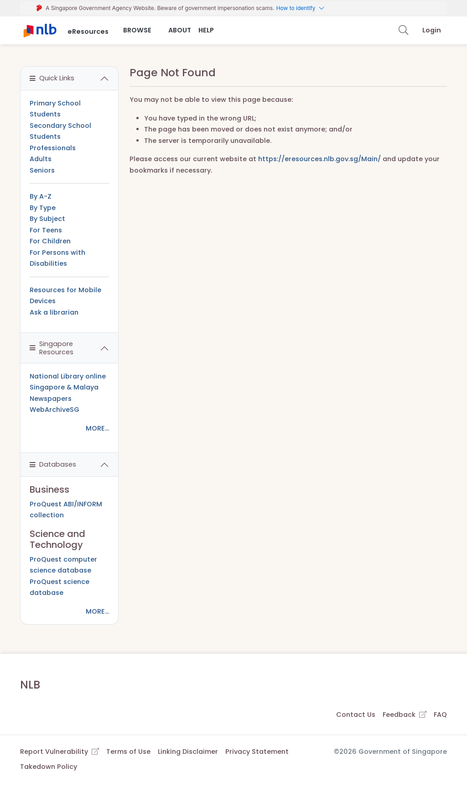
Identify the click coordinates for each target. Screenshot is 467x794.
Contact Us (355, 714)
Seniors (42, 170)
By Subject (47, 218)
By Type (43, 207)
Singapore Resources (51, 347)
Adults (41, 158)
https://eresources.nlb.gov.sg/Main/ (319, 158)
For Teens (46, 230)
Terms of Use (128, 751)
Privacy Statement (257, 751)
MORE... (97, 428)
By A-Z (41, 196)
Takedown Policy (48, 766)
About (179, 30)
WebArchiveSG (54, 409)
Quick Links (52, 78)
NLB (30, 684)
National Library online (68, 376)
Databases (53, 464)
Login (431, 30)
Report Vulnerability (59, 751)
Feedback (404, 714)
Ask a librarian (54, 312)
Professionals (53, 147)
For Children (50, 241)
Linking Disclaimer (188, 751)
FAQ (440, 714)
